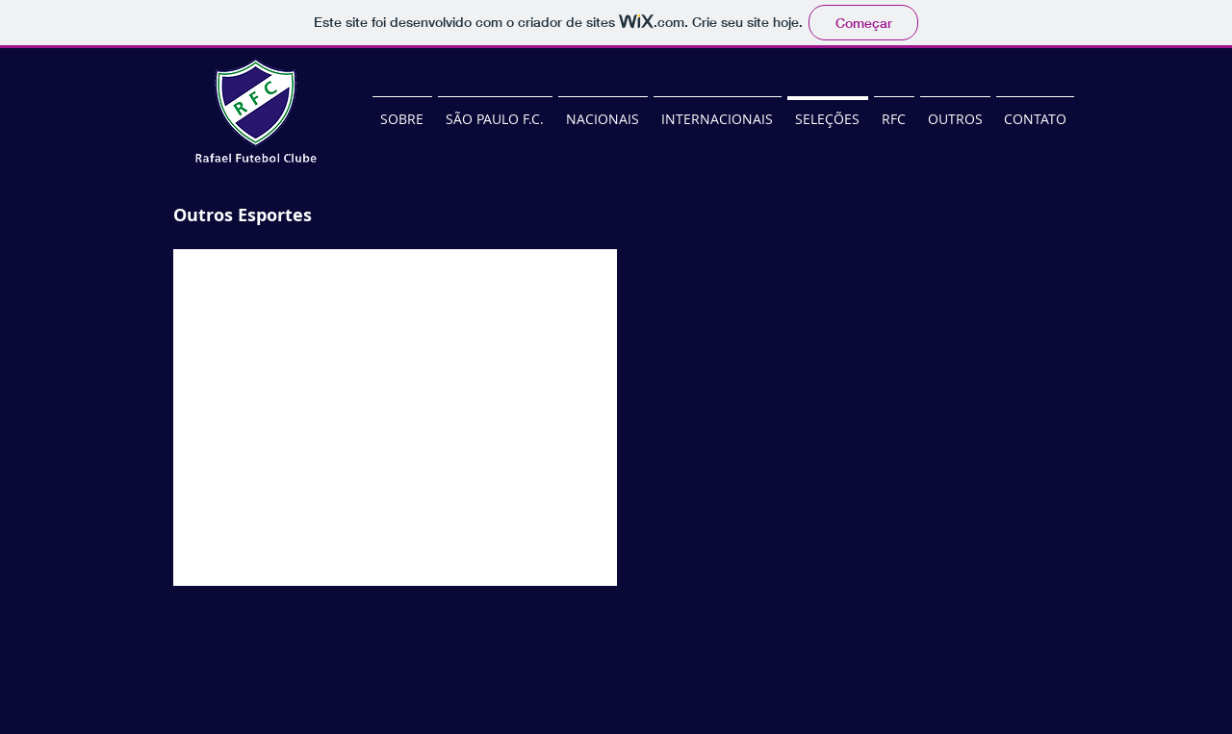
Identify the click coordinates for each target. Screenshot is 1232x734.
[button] (395, 417)
